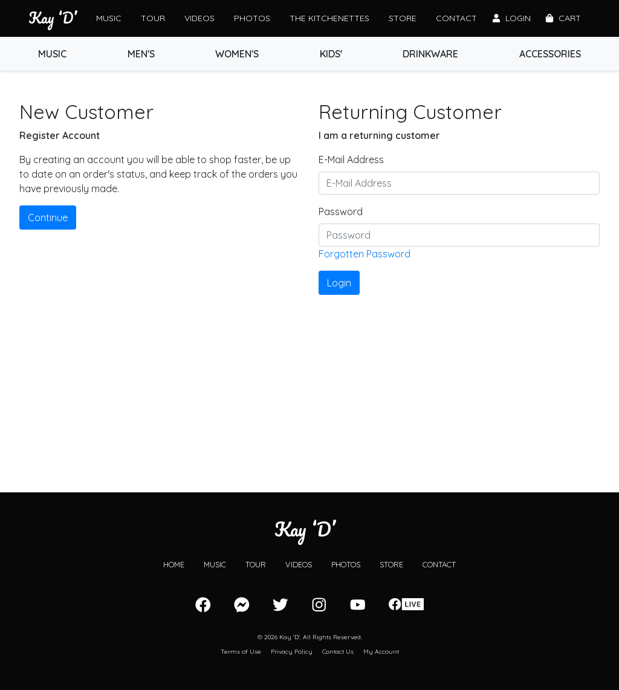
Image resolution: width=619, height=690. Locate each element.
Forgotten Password (364, 254)
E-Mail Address (351, 159)
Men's (141, 54)
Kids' (331, 54)
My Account (381, 652)
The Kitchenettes (329, 18)
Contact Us (338, 652)
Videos (199, 18)
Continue (48, 217)
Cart (563, 18)
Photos (252, 18)
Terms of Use (241, 652)
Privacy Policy (292, 652)
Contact (456, 18)
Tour (153, 18)
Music (109, 18)
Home (173, 564)
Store (402, 18)
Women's (237, 54)
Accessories (550, 54)
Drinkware (430, 54)
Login (511, 18)
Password (341, 211)
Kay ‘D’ (52, 18)
